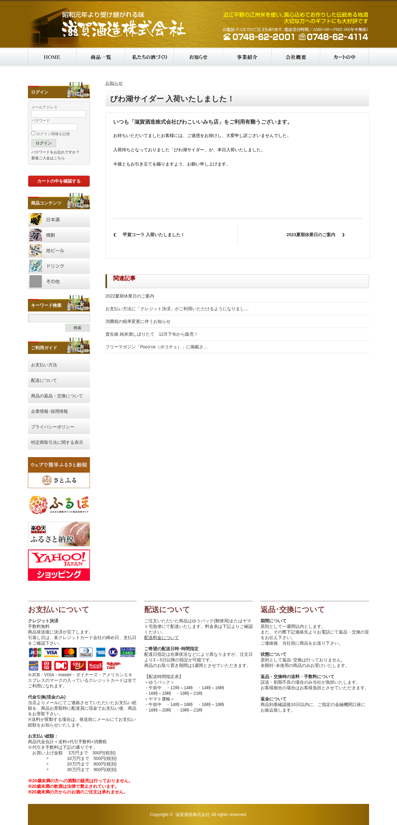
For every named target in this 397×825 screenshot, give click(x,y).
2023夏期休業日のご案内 (311, 234)
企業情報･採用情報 (49, 411)
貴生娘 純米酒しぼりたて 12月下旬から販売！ (151, 334)
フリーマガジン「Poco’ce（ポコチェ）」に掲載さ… (156, 346)
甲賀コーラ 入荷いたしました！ (154, 234)
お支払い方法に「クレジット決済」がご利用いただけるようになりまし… (177, 308)
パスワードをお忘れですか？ (55, 152)
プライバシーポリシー (52, 426)
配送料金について (161, 637)
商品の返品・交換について (57, 395)
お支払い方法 (44, 364)
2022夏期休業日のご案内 (129, 295)
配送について (44, 380)
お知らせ (114, 83)
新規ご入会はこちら (48, 158)
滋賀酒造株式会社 (192, 814)
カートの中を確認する (59, 181)
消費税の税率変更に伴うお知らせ (138, 321)
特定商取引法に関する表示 (57, 442)
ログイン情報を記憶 (50, 134)
